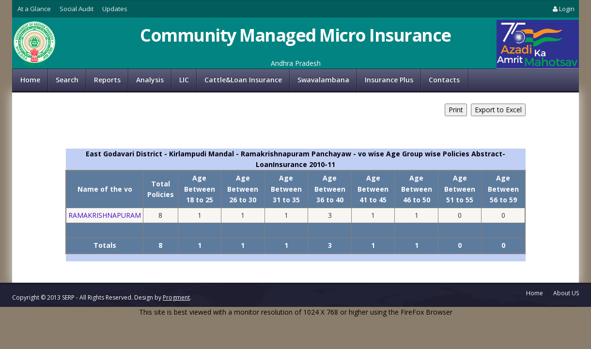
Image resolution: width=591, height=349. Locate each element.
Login (563, 8)
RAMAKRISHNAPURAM (104, 215)
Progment (176, 297)
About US (566, 293)
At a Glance (34, 8)
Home (30, 79)
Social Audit (76, 8)
